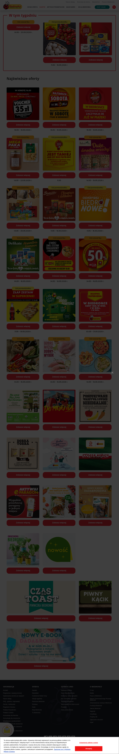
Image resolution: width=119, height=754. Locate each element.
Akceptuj (88, 748)
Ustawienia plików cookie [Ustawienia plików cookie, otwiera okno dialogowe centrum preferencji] (88, 743)
